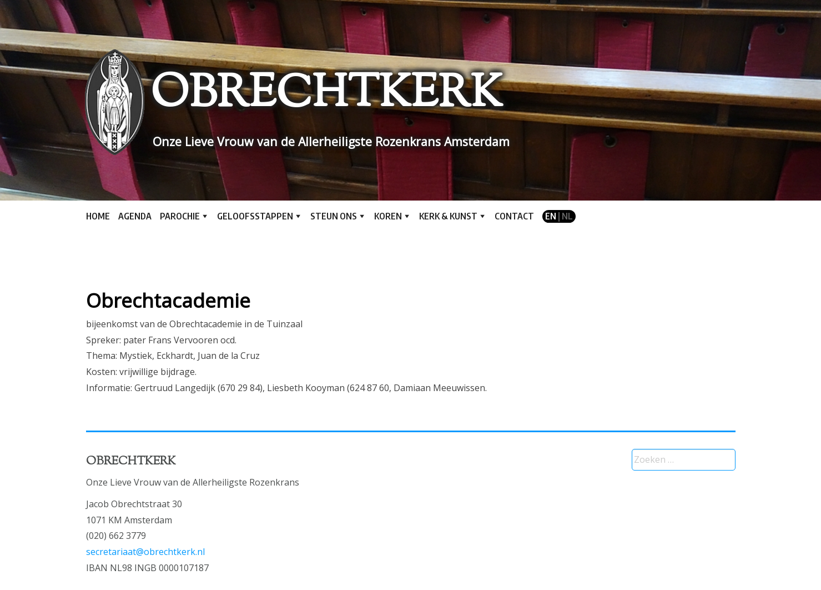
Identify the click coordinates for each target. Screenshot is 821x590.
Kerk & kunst (448, 216)
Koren (388, 216)
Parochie (180, 216)
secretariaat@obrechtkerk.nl (145, 552)
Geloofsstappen (255, 216)
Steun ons (333, 216)
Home (98, 216)
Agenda (135, 216)
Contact (514, 216)
